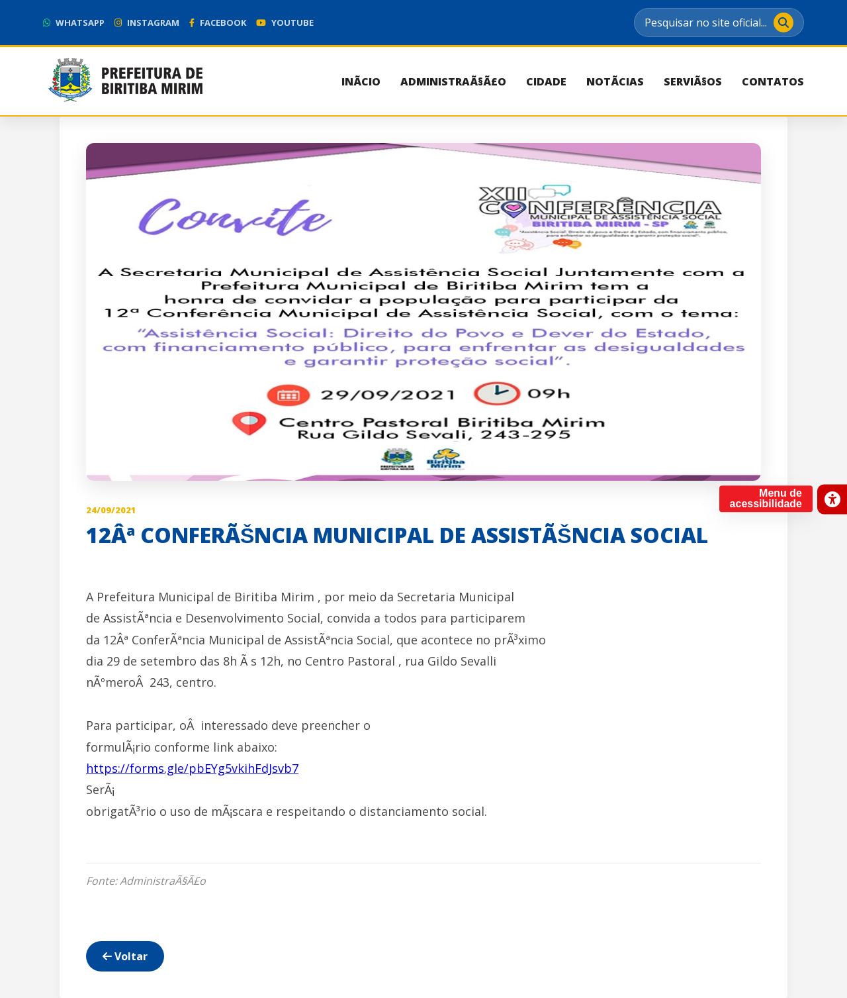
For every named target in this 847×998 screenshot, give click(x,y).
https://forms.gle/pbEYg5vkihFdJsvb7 (192, 768)
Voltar (125, 956)
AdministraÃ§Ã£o (453, 81)
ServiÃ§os (693, 81)
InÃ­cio (360, 81)
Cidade (546, 81)
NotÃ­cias (615, 81)
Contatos (773, 81)
